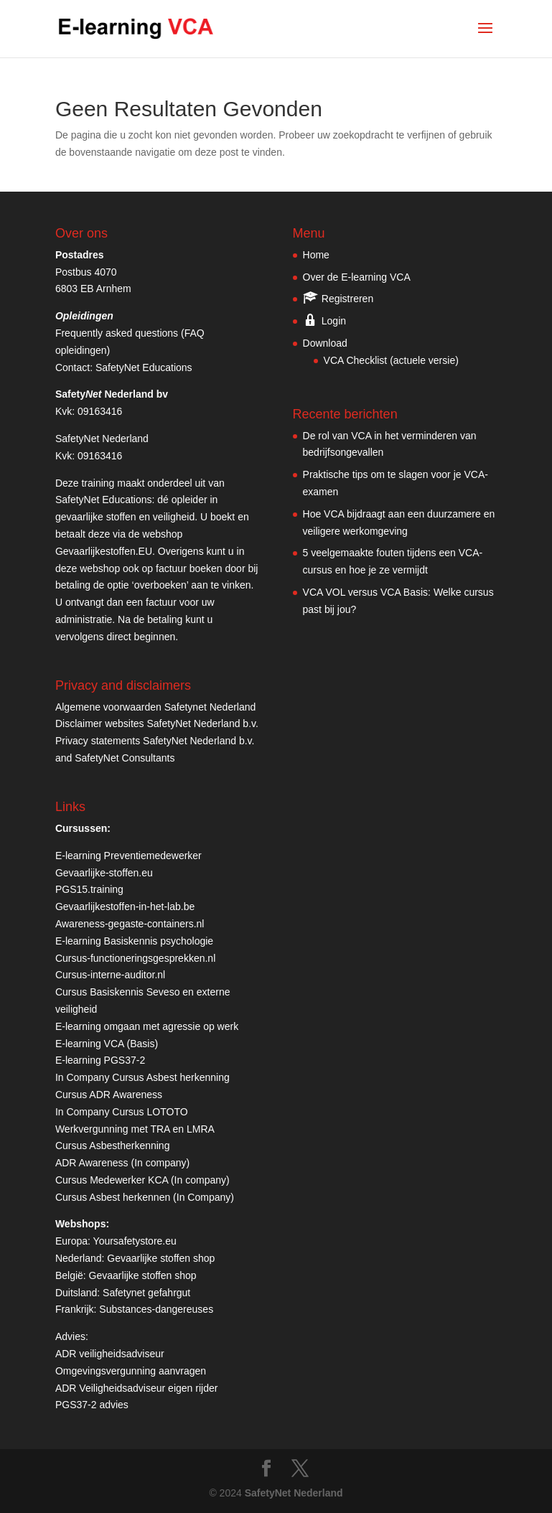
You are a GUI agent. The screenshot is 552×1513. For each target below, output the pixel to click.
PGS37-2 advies (91, 1404)
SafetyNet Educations (143, 367)
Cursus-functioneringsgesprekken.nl (135, 958)
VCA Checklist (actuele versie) (391, 360)
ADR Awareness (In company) (122, 1162)
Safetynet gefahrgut (146, 1292)
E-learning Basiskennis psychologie (134, 941)
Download (325, 343)
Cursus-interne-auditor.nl (110, 974)
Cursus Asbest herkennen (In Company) (144, 1197)
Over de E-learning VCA (357, 277)
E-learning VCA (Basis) (106, 1043)
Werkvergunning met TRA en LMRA (135, 1129)
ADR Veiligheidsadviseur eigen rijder (136, 1388)
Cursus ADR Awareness (108, 1094)
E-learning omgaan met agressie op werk (146, 1026)
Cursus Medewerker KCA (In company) (142, 1180)
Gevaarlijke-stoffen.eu (104, 873)
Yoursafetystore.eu (135, 1241)
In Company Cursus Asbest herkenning (142, 1077)
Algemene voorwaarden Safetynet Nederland (155, 707)
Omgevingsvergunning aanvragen (130, 1371)
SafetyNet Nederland (294, 1493)
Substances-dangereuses (156, 1309)
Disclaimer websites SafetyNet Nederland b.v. (156, 723)
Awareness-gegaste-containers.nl (130, 923)
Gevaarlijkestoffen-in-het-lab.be (125, 906)
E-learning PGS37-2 (100, 1060)
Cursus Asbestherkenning (112, 1145)
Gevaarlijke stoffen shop (161, 1258)
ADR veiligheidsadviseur (109, 1353)
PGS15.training (90, 889)
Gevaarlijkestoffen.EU (103, 551)
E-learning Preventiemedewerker (128, 855)
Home (316, 255)
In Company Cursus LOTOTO (121, 1112)
